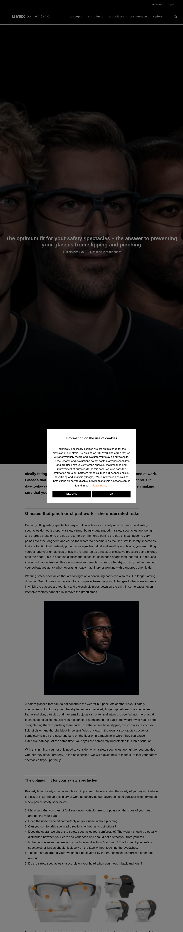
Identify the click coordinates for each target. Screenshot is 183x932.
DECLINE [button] (71, 494)
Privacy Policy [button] (99, 485)
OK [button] (111, 494)
